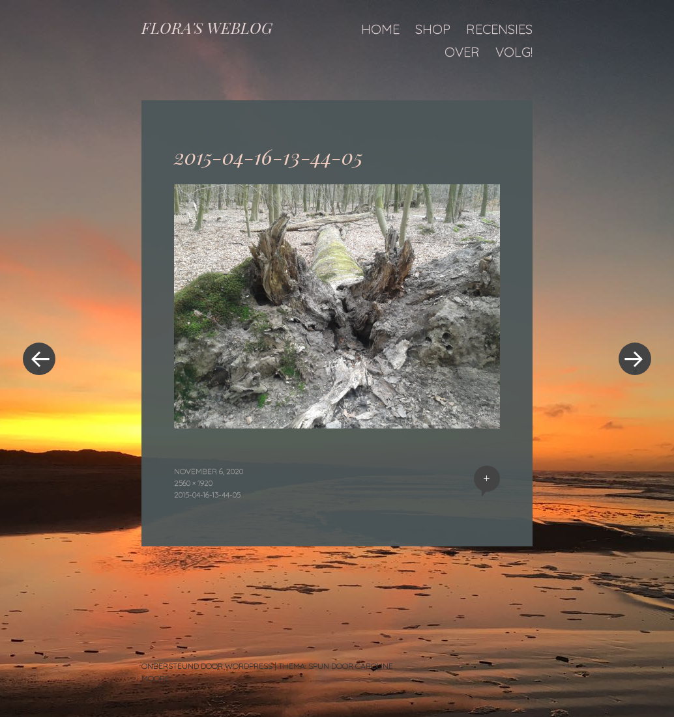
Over (462, 52)
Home (380, 29)
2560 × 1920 (193, 483)
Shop (432, 29)
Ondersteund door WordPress (206, 666)
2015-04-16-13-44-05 (207, 494)
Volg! (514, 52)
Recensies (499, 29)
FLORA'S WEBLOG (206, 27)
